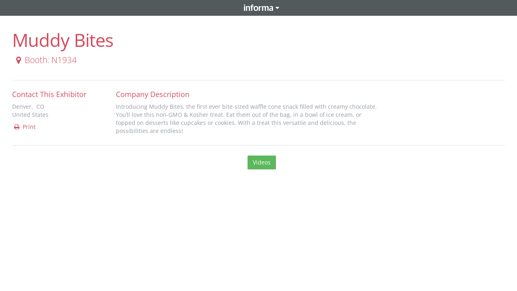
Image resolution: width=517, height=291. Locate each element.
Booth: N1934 (45, 59)
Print (24, 127)
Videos (262, 162)
